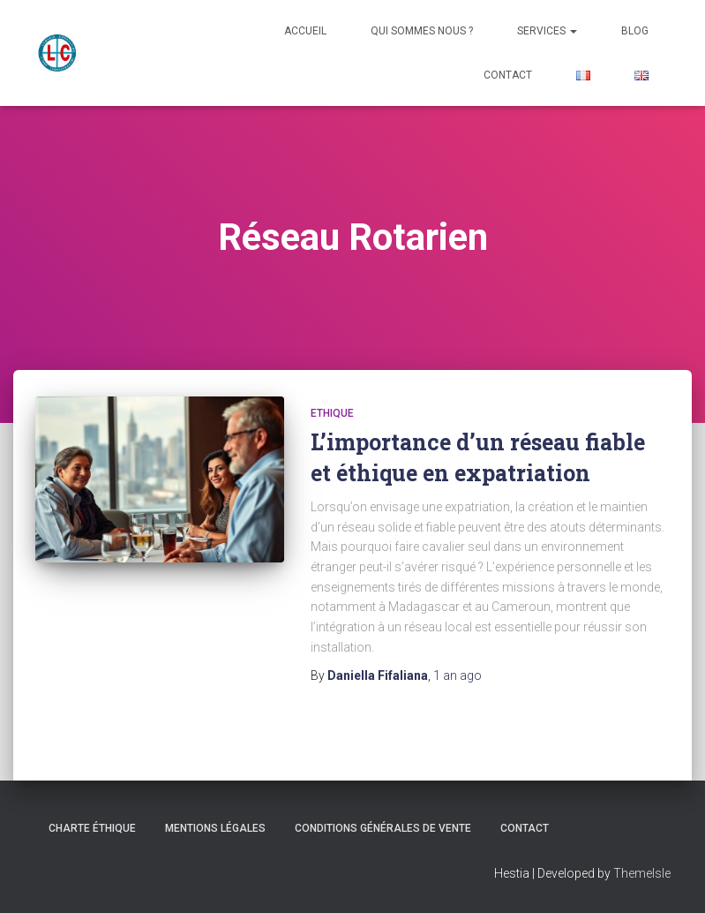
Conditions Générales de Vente (383, 828)
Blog (635, 31)
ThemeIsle (642, 873)
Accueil (305, 31)
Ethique (332, 413)
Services (547, 31)
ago (457, 675)
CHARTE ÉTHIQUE (92, 828)
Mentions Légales (215, 828)
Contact (508, 75)
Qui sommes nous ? (422, 31)
